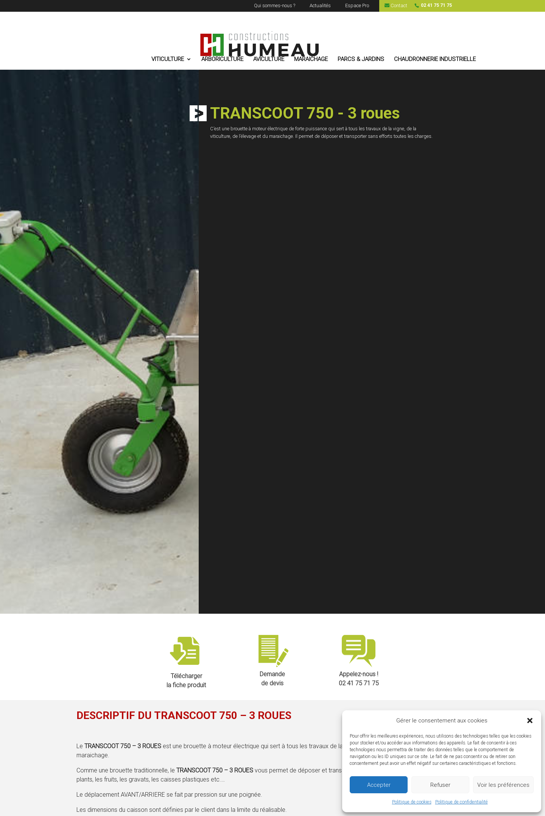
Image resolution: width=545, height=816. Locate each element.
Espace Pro (357, 5)
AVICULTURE (268, 59)
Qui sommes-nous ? (274, 5)
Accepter (379, 785)
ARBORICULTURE (222, 59)
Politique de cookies (411, 802)
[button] (530, 720)
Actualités (320, 5)
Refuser (440, 785)
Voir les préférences (503, 785)
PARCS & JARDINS (361, 59)
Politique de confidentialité (461, 802)
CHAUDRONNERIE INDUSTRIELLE (435, 59)
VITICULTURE (167, 59)
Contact (396, 5)
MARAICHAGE (311, 59)
